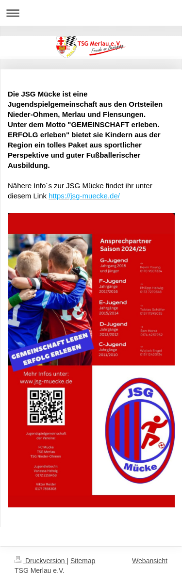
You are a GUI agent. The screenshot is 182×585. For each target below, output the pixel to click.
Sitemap (82, 561)
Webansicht (149, 561)
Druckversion (40, 561)
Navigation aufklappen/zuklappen (91, 12)
